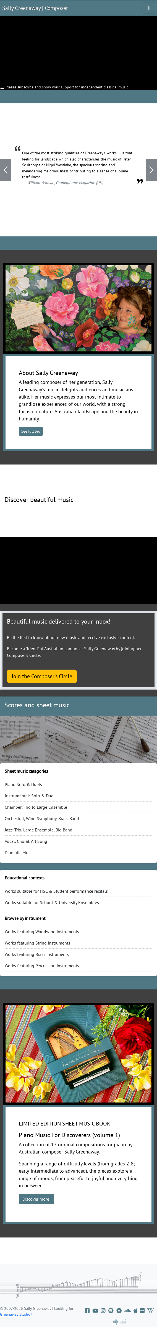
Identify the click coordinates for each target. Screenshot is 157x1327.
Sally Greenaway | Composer (35, 8)
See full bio (30, 431)
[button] (5, 170)
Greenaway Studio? (16, 1314)
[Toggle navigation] (149, 8)
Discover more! (36, 1199)
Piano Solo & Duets (23, 784)
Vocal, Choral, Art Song (26, 841)
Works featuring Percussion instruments (42, 965)
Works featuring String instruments (37, 943)
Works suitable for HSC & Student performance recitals (56, 891)
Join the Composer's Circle (42, 676)
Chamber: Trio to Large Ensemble (36, 807)
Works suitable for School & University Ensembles (52, 902)
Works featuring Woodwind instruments (42, 931)
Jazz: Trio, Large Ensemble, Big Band (38, 830)
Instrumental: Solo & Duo (29, 795)
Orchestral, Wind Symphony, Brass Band (42, 818)
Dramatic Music (19, 852)
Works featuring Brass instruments (37, 954)
